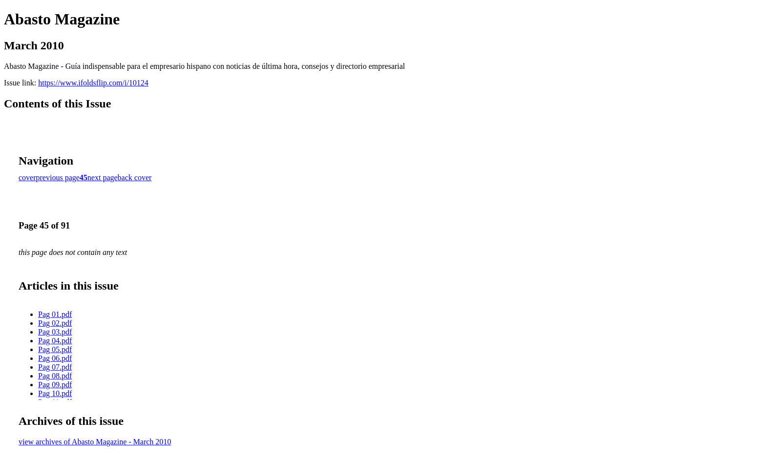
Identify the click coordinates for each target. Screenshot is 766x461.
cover (27, 177)
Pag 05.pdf (55, 349)
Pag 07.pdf (55, 367)
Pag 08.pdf (55, 376)
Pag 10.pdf (55, 393)
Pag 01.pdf (55, 314)
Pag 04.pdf (55, 340)
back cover (135, 177)
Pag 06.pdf (55, 358)
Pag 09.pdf (55, 384)
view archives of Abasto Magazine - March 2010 (95, 442)
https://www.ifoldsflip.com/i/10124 (93, 83)
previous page (58, 177)
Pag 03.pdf (55, 332)
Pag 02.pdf (55, 323)
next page (102, 177)
